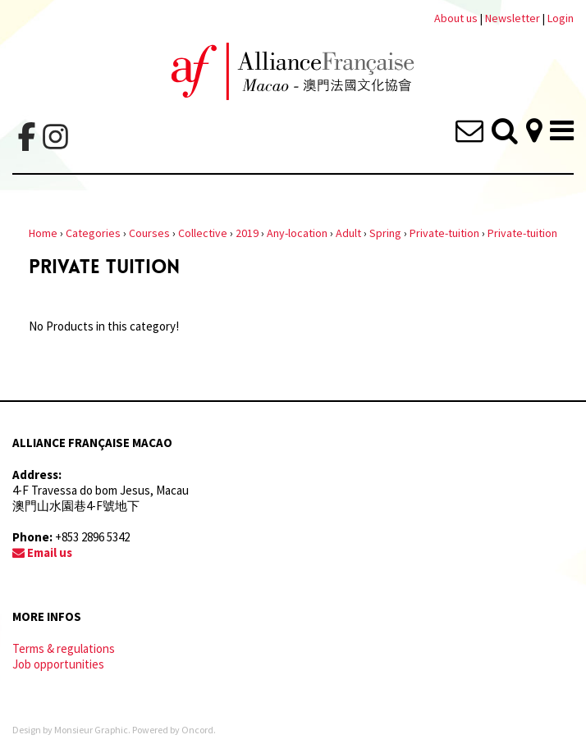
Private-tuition (444, 233)
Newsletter (514, 18)
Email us (42, 552)
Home (43, 233)
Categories (93, 233)
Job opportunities (58, 664)
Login (560, 18)
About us (456, 18)
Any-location (297, 233)
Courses (149, 233)
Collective (202, 233)
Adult (348, 233)
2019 (247, 233)
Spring (385, 233)
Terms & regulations (63, 648)
